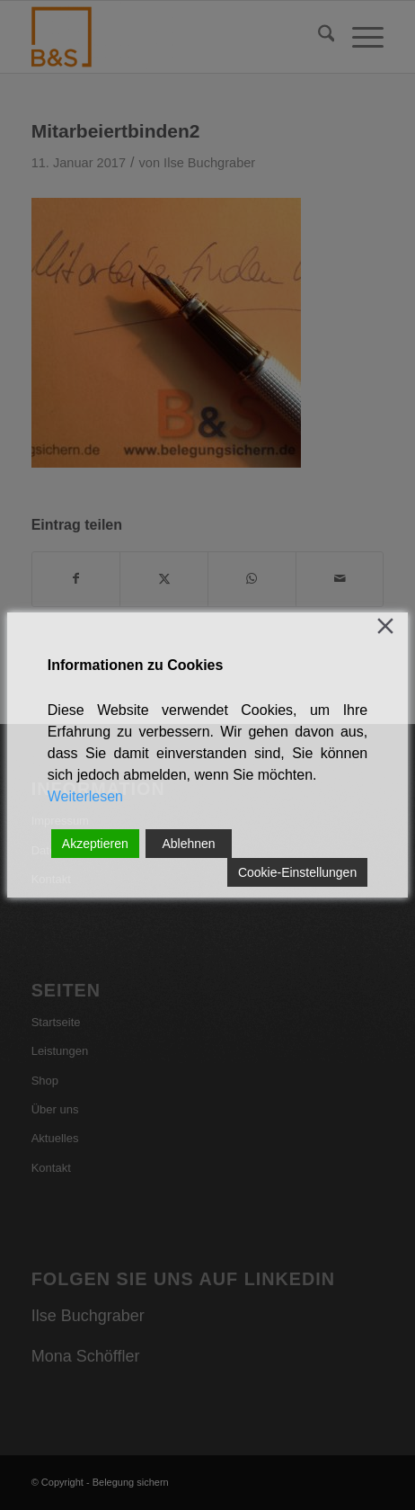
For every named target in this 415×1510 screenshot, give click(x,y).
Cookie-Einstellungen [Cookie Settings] (297, 872)
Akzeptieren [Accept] (95, 843)
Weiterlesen (85, 796)
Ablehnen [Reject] (188, 843)
